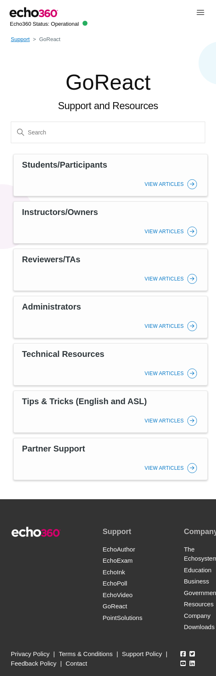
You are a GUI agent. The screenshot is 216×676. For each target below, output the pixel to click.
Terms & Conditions (86, 653)
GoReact (115, 606)
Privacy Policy (30, 653)
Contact (76, 663)
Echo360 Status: (48, 24)
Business (196, 581)
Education (197, 570)
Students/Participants (64, 164)
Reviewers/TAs (51, 259)
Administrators (51, 306)
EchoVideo (118, 594)
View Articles (171, 184)
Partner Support (53, 448)
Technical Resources (63, 354)
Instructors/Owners (60, 212)
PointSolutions (123, 617)
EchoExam (118, 560)
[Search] (108, 132)
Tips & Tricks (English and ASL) (84, 401)
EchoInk (114, 572)
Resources (199, 604)
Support (20, 39)
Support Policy (142, 653)
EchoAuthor (119, 549)
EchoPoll (115, 583)
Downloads (199, 626)
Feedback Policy (33, 663)
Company (197, 615)
